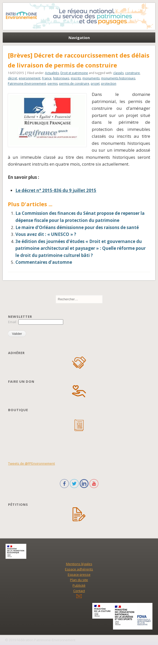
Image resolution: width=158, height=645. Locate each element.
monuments (91, 78)
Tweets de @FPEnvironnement (31, 463)
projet (95, 83)
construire (132, 73)
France (47, 78)
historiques (61, 78)
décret (12, 78)
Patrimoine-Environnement (27, 83)
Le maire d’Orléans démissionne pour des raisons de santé (77, 227)
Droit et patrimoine (74, 73)
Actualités (52, 73)
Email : (13, 322)
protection (108, 83)
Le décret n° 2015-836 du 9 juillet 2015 (55, 190)
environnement (29, 78)
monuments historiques (118, 78)
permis (53, 83)
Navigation (79, 37)
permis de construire (74, 83)
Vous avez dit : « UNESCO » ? (45, 234)
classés (118, 73)
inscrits (76, 78)
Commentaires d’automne (43, 262)
